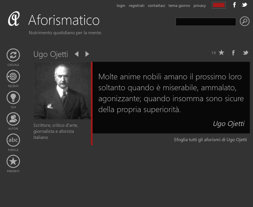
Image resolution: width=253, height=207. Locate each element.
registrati (136, 5)
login (121, 5)
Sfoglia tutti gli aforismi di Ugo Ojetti (210, 139)
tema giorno (179, 5)
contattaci (156, 5)
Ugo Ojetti (228, 123)
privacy (199, 5)
